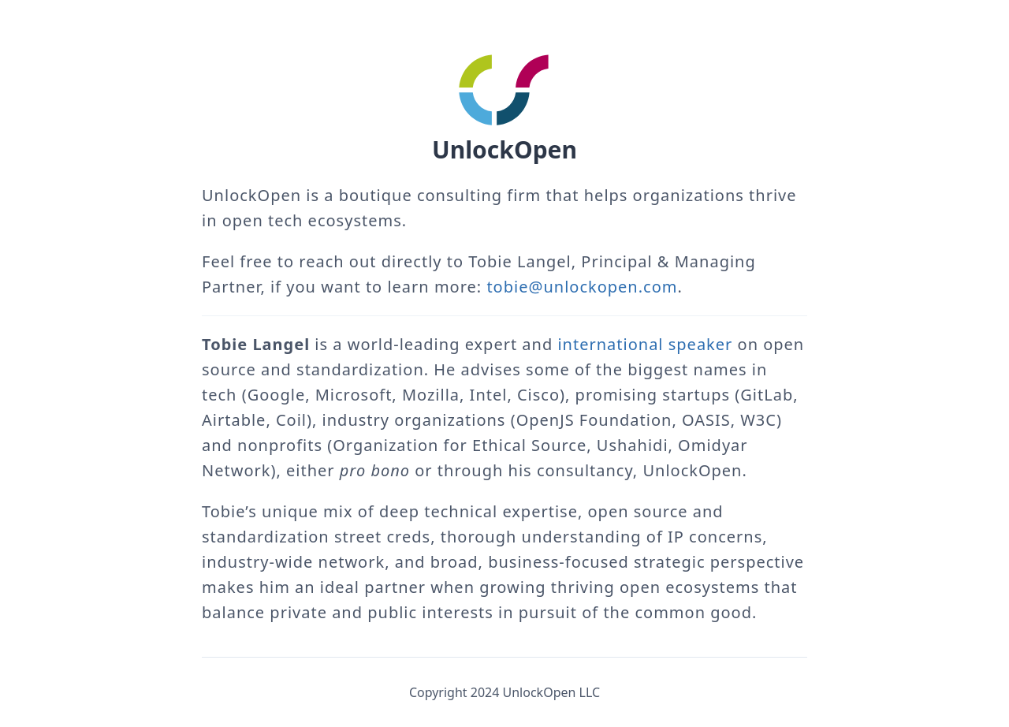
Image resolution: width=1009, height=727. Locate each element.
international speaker (644, 344)
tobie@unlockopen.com (581, 286)
